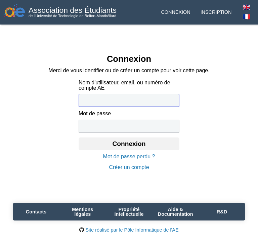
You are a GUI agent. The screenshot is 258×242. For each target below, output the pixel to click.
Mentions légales (82, 212)
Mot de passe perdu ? (129, 156)
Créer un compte (129, 167)
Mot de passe (95, 113)
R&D (222, 211)
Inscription (216, 12)
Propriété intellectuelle (128, 212)
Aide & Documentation (175, 212)
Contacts (36, 211)
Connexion (175, 12)
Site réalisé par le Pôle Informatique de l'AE (128, 230)
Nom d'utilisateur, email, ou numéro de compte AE (124, 85)
